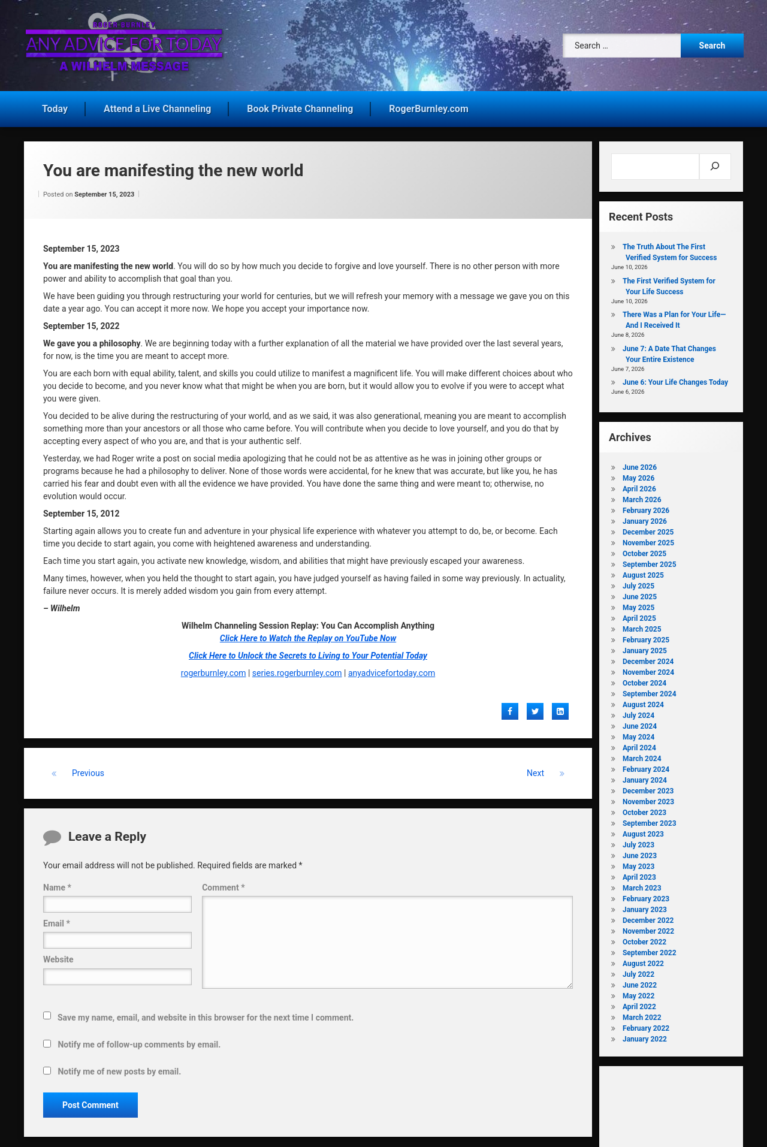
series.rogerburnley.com (297, 669)
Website (58, 955)
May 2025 (638, 603)
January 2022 (645, 1035)
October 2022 (644, 938)
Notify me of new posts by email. (119, 1067)
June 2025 (640, 592)
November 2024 (648, 668)
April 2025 (639, 614)
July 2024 (638, 711)
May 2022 (638, 992)
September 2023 (650, 819)
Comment (223, 883)
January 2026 (645, 517)
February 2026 (646, 506)
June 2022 (640, 981)
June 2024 (640, 722)
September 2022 (650, 948)
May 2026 (638, 474)
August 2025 (643, 571)
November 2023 (648, 797)
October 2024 (644, 679)
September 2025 (650, 560)
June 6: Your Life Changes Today (675, 378)
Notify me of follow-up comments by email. (139, 1040)
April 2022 (639, 1002)
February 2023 (646, 895)
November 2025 (648, 539)
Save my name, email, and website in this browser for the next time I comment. (206, 1013)
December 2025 (648, 528)
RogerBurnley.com (428, 104)
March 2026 (642, 495)
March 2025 (642, 625)
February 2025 (646, 636)
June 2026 (640, 463)
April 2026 (639, 485)
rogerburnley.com (213, 669)
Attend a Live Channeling (157, 104)
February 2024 (646, 765)
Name (57, 883)
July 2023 (638, 841)
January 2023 (645, 905)
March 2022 (642, 1013)
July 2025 (638, 582)
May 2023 (638, 862)
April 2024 (639, 743)
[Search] (715, 162)
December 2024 (648, 657)
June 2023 (640, 851)
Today (55, 104)
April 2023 (639, 873)
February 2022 (646, 1024)
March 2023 (642, 884)
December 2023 (648, 787)
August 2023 (643, 830)
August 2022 (643, 959)
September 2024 (650, 690)
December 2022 (648, 916)
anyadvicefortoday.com (391, 669)
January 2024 (645, 776)
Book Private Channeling (300, 104)
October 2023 (644, 808)
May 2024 (638, 733)
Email (56, 919)
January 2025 (645, 646)
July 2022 (638, 970)
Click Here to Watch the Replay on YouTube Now (308, 634)
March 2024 (642, 754)
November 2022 (648, 927)
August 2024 (643, 700)
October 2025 (644, 549)
